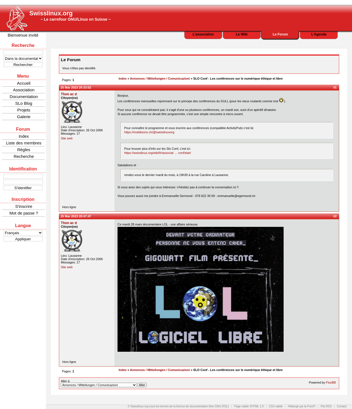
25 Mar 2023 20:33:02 (76, 87)
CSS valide (275, 406)
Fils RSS (326, 406)
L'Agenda (318, 34)
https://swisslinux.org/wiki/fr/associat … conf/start (157, 152)
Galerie (23, 116)
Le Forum (280, 34)
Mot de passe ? (23, 213)
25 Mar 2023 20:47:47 (76, 216)
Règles (23, 149)
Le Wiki (242, 34)
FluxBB (331, 382)
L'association (203, 34)
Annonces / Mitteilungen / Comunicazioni (160, 78)
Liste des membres (24, 143)
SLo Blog (23, 103)
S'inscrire (23, 206)
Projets (23, 110)
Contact (341, 406)
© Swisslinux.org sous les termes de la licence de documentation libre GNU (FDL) (178, 406)
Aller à (104, 383)
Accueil (23, 83)
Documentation (24, 96)
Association (24, 89)
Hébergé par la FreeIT (301, 406)
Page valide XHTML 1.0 (249, 406)
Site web (67, 138)
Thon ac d (69, 94)
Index (24, 136)
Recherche (24, 156)
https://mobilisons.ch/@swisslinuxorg (149, 132)
